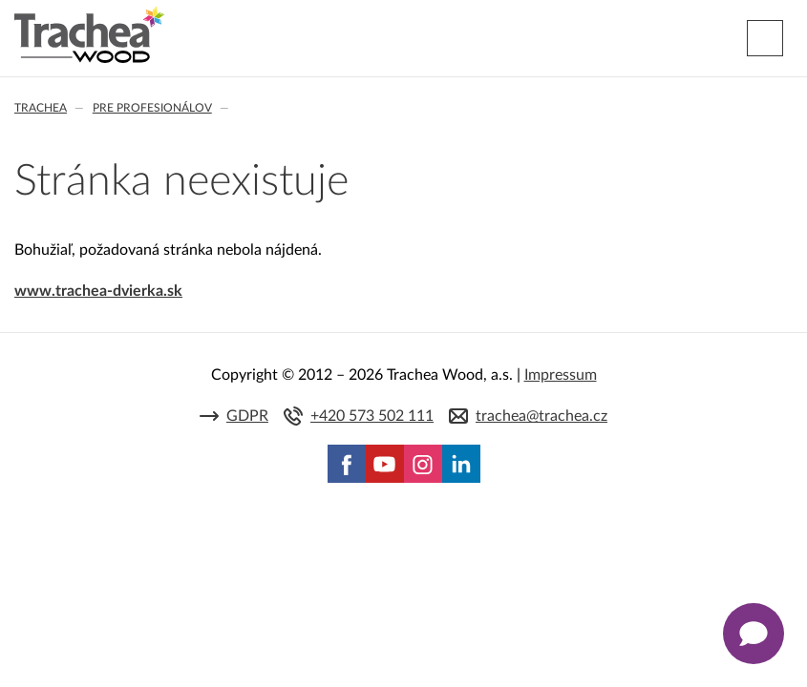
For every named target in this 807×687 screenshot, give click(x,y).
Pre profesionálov (152, 108)
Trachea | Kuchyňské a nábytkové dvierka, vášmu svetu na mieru (89, 35)
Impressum (560, 375)
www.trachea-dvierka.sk (98, 291)
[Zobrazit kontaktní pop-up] (753, 633)
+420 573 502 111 (372, 416)
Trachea (40, 108)
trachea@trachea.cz (541, 416)
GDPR (247, 416)
